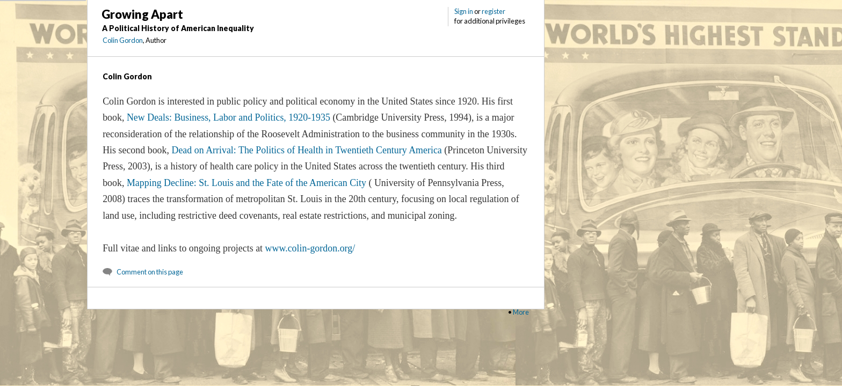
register (493, 11)
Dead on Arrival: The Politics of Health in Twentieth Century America (306, 150)
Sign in (463, 11)
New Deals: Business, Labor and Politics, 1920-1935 (228, 117)
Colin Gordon (123, 40)
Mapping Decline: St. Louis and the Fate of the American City (246, 182)
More (521, 312)
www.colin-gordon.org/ (310, 248)
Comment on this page (150, 272)
